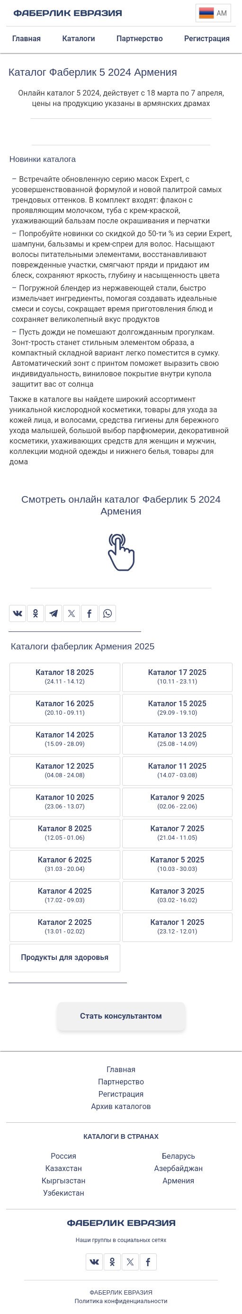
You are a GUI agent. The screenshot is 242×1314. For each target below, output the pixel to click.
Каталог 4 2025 (65, 896)
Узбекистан (63, 1193)
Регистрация (121, 1094)
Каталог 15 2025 (177, 708)
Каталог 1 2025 (177, 927)
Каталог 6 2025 (65, 864)
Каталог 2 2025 (65, 927)
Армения (178, 1180)
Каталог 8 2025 (65, 833)
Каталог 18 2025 (65, 677)
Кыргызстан (64, 1180)
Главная (121, 1069)
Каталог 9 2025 (177, 802)
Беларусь (178, 1156)
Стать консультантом (121, 1016)
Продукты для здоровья (64, 957)
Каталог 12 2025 (65, 771)
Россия (63, 1156)
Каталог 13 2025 (177, 739)
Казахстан (63, 1168)
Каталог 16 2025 (65, 708)
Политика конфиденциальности (121, 1301)
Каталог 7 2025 (177, 833)
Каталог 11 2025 (177, 771)
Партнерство (121, 1081)
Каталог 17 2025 (177, 677)
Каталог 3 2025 (177, 896)
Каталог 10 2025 (65, 802)
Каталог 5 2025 (177, 864)
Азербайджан (178, 1168)
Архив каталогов (121, 1106)
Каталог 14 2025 (65, 739)
